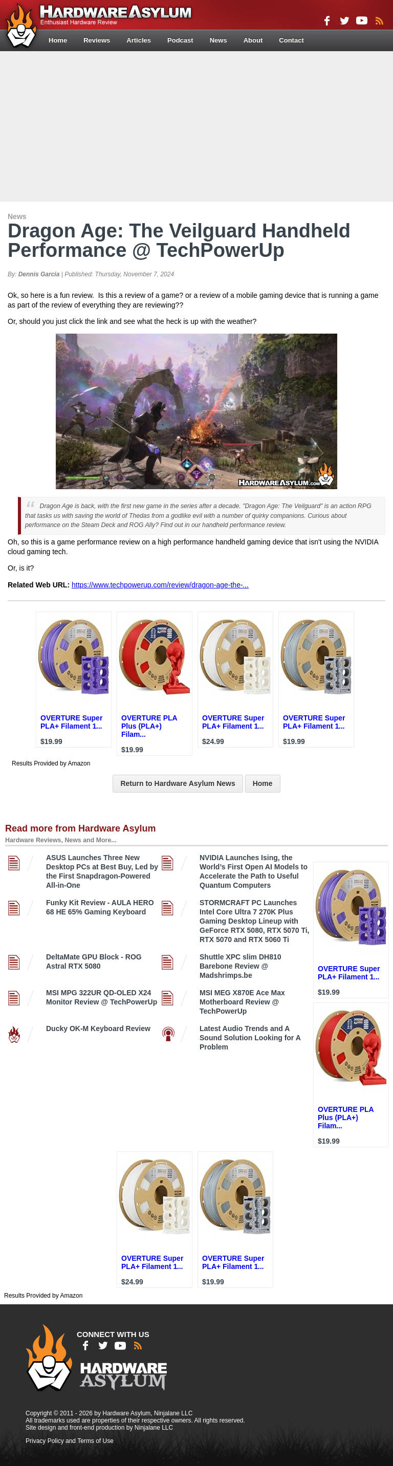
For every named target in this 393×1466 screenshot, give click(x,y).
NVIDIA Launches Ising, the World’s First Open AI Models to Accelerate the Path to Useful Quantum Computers (254, 871)
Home (58, 40)
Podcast (180, 40)
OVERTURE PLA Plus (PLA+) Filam (149, 726)
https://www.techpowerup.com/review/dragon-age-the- (160, 585)
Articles (138, 40)
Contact (291, 40)
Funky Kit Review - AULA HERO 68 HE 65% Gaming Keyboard (100, 907)
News (218, 40)
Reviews (96, 40)
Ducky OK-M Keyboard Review (98, 1028)
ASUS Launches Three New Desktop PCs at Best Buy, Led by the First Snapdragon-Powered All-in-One (102, 871)
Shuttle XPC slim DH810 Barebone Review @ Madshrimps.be (240, 966)
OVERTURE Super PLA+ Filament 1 (71, 722)
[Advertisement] (198, 125)
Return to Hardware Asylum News (177, 783)
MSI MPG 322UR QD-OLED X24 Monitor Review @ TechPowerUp (101, 997)
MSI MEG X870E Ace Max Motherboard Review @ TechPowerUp (242, 1002)
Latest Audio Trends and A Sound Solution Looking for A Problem (250, 1037)
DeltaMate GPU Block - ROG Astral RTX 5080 (94, 961)
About (253, 40)
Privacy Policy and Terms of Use (70, 1441)
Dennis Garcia (39, 274)
